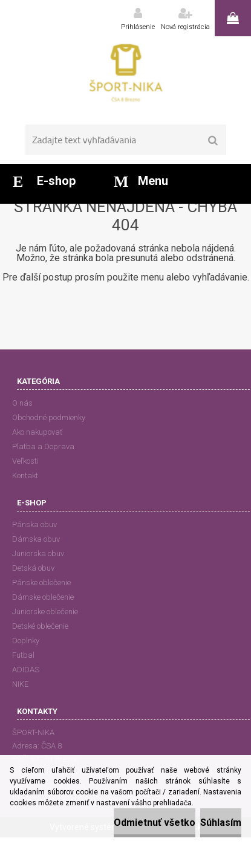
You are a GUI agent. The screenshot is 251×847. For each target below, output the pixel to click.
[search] (213, 140)
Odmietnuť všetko (154, 822)
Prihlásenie (138, 27)
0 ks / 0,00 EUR (233, 18)
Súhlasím (220, 822)
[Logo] (125, 75)
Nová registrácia (185, 27)
